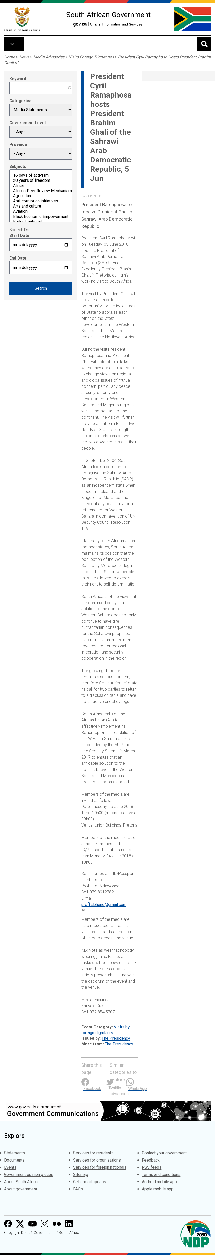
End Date (18, 258)
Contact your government (164, 1152)
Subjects (17, 166)
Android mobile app (159, 1181)
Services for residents (93, 1152)
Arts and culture (41, 206)
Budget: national (41, 221)
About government (20, 1189)
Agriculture (41, 196)
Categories (20, 100)
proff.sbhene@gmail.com (103, 904)
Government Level (27, 122)
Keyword (17, 78)
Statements (14, 1152)
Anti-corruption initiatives (41, 201)
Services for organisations (97, 1160)
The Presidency (116, 1038)
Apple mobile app (158, 1189)
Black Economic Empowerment (41, 216)
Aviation (41, 211)
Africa (41, 185)
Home (9, 57)
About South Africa (21, 1181)
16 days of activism (41, 175)
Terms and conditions (161, 1174)
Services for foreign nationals (99, 1167)
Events (10, 1167)
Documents (14, 1160)
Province (18, 144)
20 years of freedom (41, 180)
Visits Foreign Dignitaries (91, 57)
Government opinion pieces (28, 1174)
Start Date (19, 235)
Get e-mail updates (90, 1181)
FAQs (78, 1189)
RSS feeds (151, 1167)
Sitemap (80, 1174)
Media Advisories (48, 57)
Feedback (151, 1160)
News (24, 57)
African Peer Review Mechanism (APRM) (41, 190)
